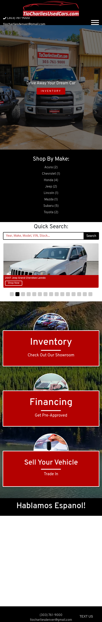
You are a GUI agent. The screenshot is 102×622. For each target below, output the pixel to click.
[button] (12, 294)
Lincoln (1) (51, 193)
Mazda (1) (51, 200)
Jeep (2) (51, 187)
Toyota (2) (51, 212)
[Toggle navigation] (95, 21)
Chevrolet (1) (51, 174)
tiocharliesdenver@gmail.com (24, 24)
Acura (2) (51, 167)
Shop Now (13, 283)
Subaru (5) (51, 206)
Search (91, 236)
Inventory (51, 91)
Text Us (86, 616)
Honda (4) (51, 180)
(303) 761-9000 (16, 18)
